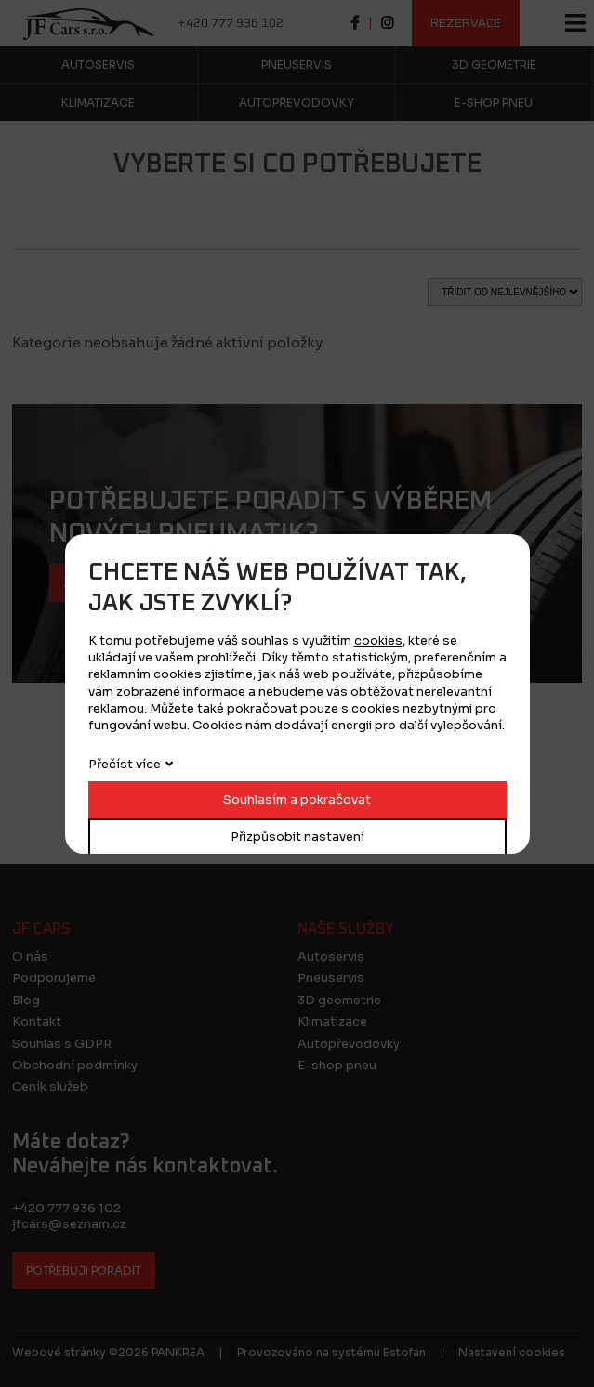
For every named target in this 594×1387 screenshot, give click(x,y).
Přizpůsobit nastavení (297, 836)
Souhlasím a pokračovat (297, 799)
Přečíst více (124, 764)
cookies (378, 640)
